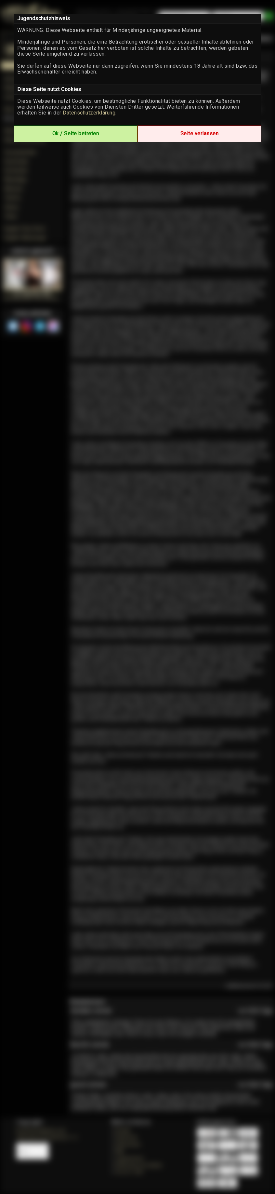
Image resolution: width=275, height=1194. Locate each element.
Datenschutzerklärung (89, 113)
